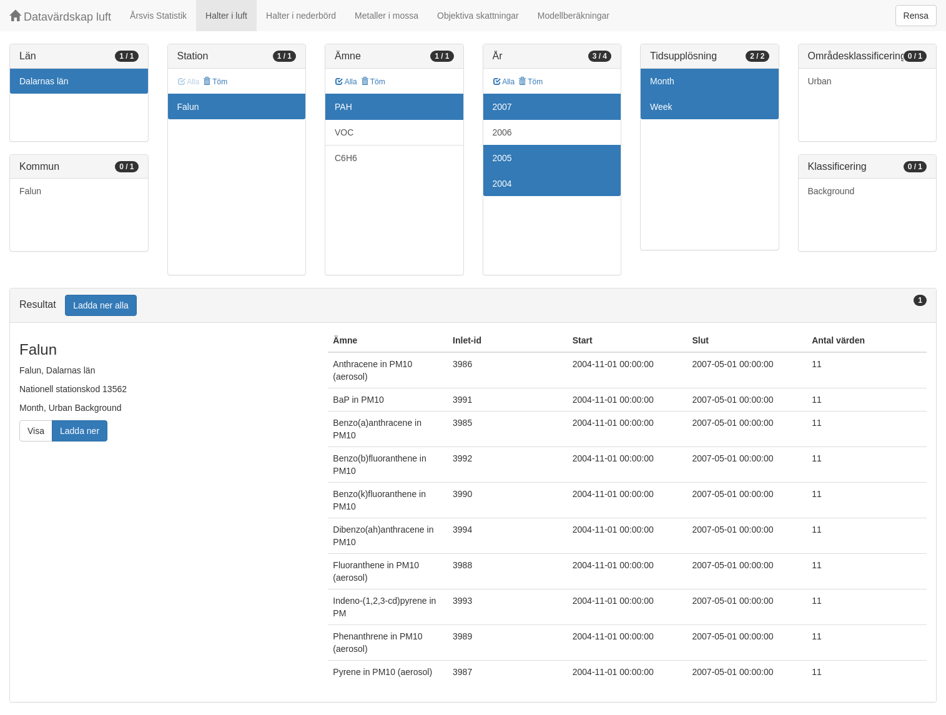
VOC (344, 132)
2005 (502, 158)
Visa (35, 431)
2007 (502, 107)
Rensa (916, 16)
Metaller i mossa (386, 16)
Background (831, 191)
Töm (215, 81)
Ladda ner (79, 431)
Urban (820, 81)
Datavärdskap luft (60, 16)
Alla (346, 81)
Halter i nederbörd (301, 16)
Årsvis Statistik (158, 16)
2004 (502, 184)
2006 (502, 132)
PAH (343, 107)
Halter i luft (226, 16)
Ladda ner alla (101, 305)
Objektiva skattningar (478, 16)
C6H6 (346, 158)
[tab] (473, 305)
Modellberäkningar (573, 16)
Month (662, 81)
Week (661, 107)
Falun (30, 191)
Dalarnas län (44, 81)
